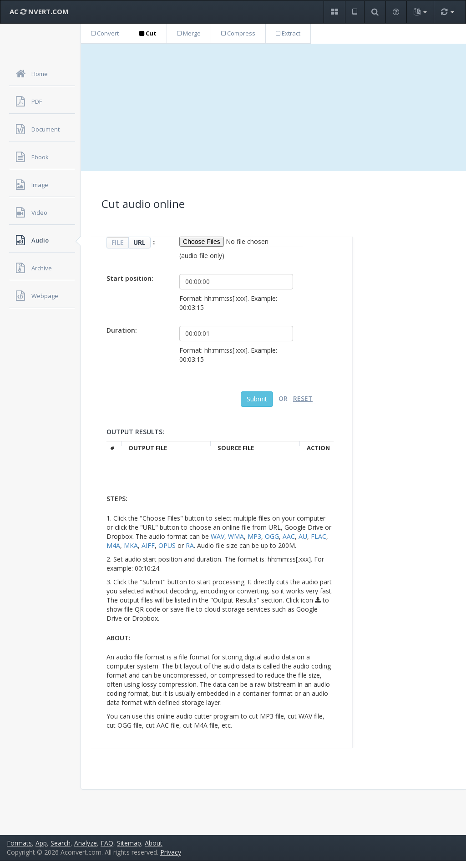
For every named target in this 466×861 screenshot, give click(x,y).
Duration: (121, 330)
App (41, 843)
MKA (131, 545)
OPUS (167, 545)
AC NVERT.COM (39, 11)
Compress (238, 33)
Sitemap (129, 843)
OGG (272, 536)
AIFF (148, 545)
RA (190, 545)
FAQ (107, 843)
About (153, 843)
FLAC (318, 536)
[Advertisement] (273, 107)
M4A (113, 545)
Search (61, 843)
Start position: (129, 278)
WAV (217, 536)
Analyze (85, 843)
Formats (19, 843)
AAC (289, 536)
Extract (288, 33)
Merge (189, 33)
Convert (105, 33)
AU (303, 536)
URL (139, 242)
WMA (236, 536)
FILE (117, 242)
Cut (148, 33)
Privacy (170, 852)
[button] (334, 12)
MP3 (254, 536)
